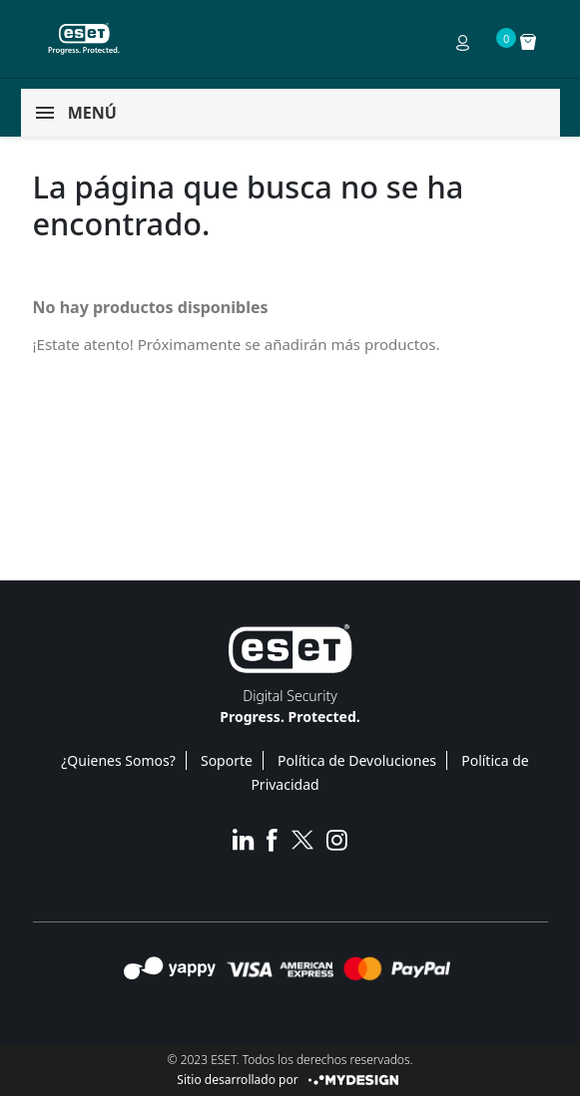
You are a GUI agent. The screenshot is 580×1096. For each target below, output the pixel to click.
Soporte (227, 760)
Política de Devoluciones (357, 760)
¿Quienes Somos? (118, 760)
